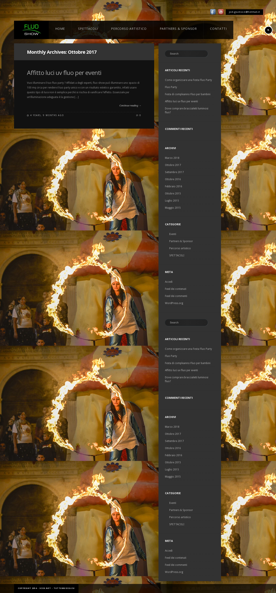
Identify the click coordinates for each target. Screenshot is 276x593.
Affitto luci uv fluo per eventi (64, 72)
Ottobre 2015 (173, 193)
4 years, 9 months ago (47, 115)
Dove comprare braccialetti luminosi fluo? (186, 110)
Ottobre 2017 (173, 165)
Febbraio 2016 (173, 186)
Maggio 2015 (173, 207)
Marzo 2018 (172, 157)
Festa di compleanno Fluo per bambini (187, 94)
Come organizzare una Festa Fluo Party (188, 80)
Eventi (172, 234)
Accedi (168, 281)
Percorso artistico (180, 248)
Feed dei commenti (176, 296)
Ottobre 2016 (173, 179)
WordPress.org (174, 303)
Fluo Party (171, 87)
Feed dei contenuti (175, 288)
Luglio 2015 (172, 200)
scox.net (45, 588)
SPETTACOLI (176, 255)
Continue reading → (130, 105)
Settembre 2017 (174, 172)
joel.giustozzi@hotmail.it (244, 12)
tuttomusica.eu (64, 588)
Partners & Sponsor (181, 241)
